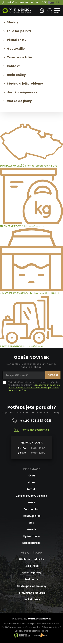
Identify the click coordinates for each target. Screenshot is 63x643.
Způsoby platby (31, 572)
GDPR (31, 502)
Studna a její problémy (25, 83)
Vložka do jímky (19, 101)
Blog (31, 522)
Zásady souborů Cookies (31, 495)
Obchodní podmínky (31, 559)
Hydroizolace (31, 536)
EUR (57, 2)
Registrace (31, 566)
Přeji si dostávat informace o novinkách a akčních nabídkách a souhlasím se (34, 386)
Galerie (31, 529)
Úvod (31, 475)
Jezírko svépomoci (22, 92)
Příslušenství (17, 40)
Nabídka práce (31, 543)
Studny (12, 22)
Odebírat (53, 375)
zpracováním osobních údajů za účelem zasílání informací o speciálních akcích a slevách (34, 388)
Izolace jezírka (31, 516)
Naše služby (16, 75)
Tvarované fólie (19, 57)
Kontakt (13, 66)
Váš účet (12, 2)
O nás (31, 482)
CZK (44, 2)
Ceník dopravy (31, 599)
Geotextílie (16, 48)
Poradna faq (31, 509)
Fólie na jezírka (19, 31)
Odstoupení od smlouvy (31, 586)
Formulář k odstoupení (31, 592)
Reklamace (31, 579)
